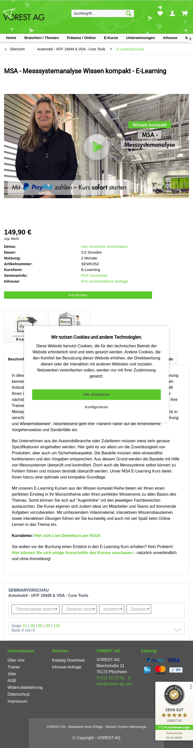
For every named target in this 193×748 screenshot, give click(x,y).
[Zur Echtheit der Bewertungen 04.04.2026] (174, 735)
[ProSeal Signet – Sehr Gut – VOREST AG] (174, 704)
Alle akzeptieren (96, 394)
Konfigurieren (96, 407)
